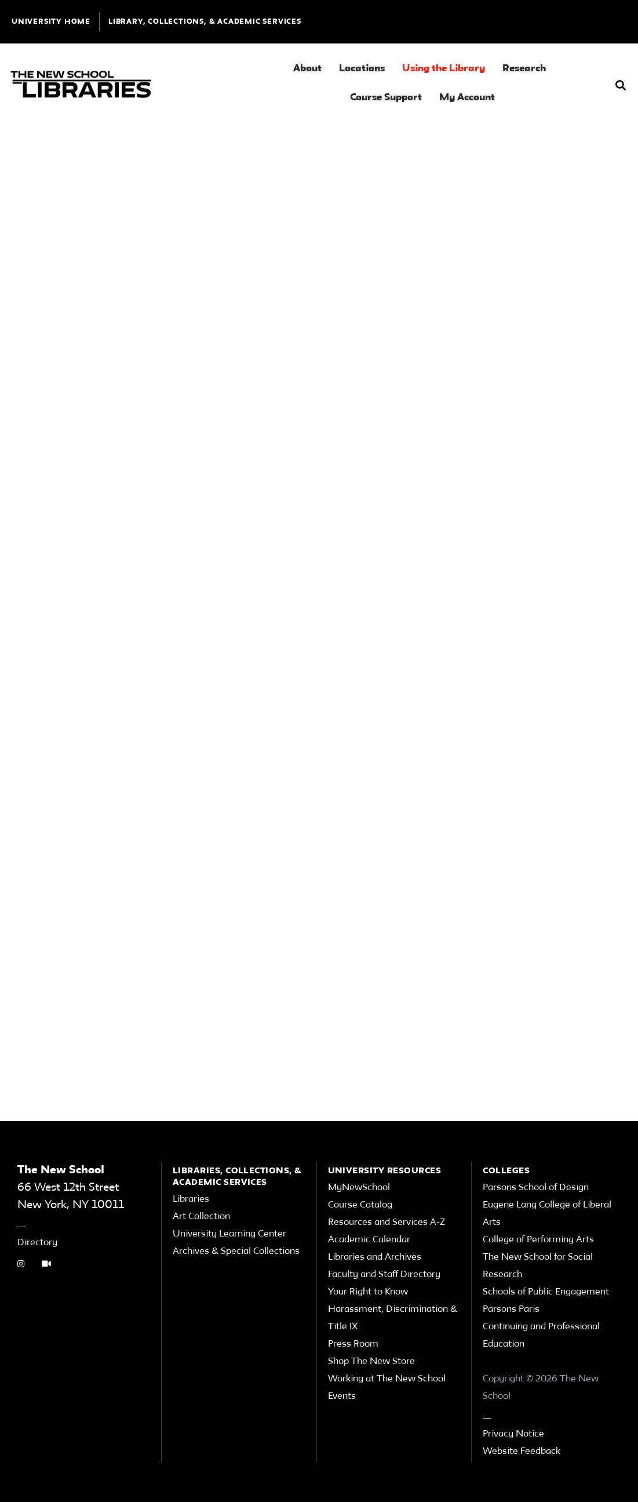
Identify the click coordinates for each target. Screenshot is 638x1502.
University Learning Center (229, 1234)
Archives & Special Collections (236, 1252)
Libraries (191, 1199)
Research (524, 68)
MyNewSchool (359, 1188)
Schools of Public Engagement (546, 1292)
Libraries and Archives (374, 1257)
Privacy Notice (513, 1434)
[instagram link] (20, 1265)
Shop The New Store (371, 1362)
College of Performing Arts (538, 1240)
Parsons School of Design (536, 1188)
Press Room (353, 1344)
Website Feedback (521, 1452)
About (307, 68)
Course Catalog (360, 1205)
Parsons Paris (511, 1309)
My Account (467, 97)
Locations (362, 68)
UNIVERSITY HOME (51, 22)
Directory (37, 1243)
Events (342, 1396)
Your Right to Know (368, 1292)
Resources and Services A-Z (386, 1223)
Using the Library (443, 68)
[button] (620, 85)
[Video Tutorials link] (46, 1265)
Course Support (386, 97)
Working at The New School (387, 1379)
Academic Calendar (369, 1240)
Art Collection (201, 1217)
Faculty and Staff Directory (384, 1275)
